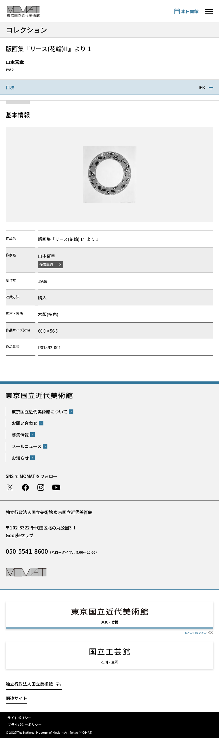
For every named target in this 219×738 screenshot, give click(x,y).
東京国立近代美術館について (39, 412)
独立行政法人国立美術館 (29, 684)
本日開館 (189, 11)
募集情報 (20, 435)
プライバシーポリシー (24, 724)
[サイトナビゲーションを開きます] (209, 11)
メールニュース (26, 446)
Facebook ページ (25, 487)
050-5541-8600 (27, 551)
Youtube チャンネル (56, 487)
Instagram (41, 487)
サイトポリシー (19, 717)
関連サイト (16, 698)
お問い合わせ (24, 423)
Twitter (10, 487)
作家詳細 (46, 264)
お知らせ (20, 458)
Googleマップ (19, 535)
